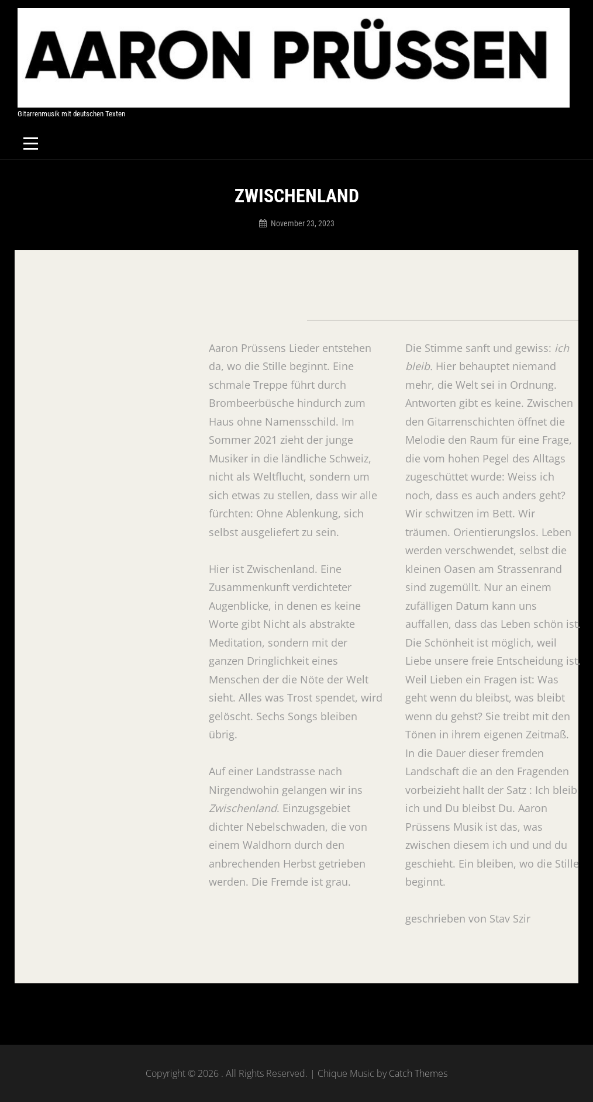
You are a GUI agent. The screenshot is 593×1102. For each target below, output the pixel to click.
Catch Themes (418, 1073)
